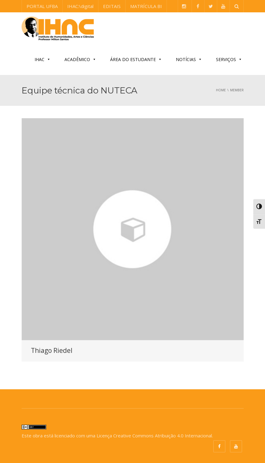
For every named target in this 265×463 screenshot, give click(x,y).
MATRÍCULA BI (146, 6)
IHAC (43, 59)
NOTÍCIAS (189, 59)
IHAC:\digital (80, 6)
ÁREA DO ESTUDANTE (136, 59)
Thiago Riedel (51, 350)
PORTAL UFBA (42, 6)
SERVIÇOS (229, 59)
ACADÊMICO (80, 59)
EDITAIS (112, 6)
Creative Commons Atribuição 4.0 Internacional (162, 435)
